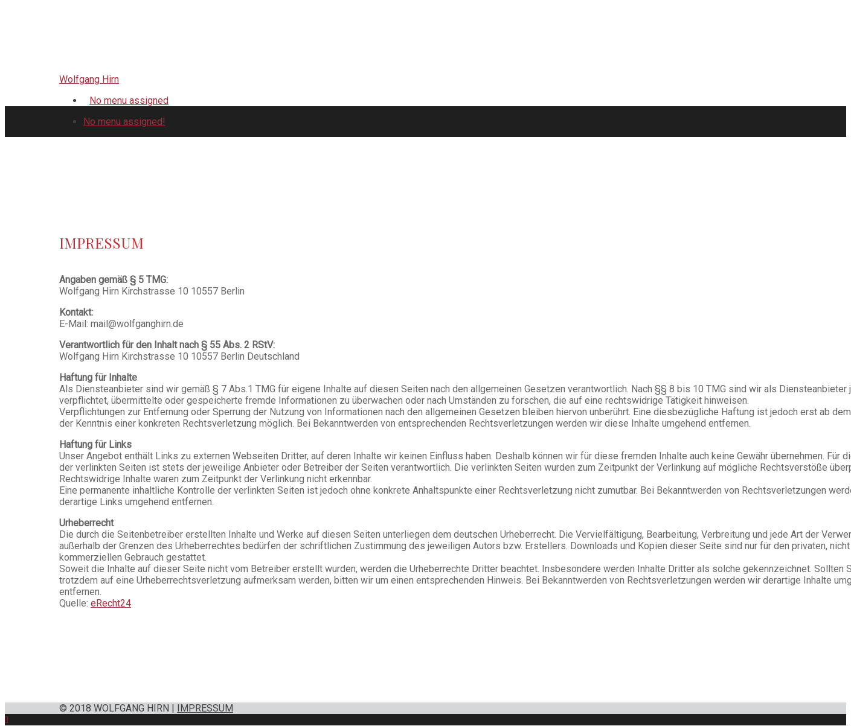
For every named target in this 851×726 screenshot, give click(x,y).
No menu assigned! (124, 121)
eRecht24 (111, 603)
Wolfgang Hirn (89, 79)
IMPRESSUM (205, 708)
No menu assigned (129, 100)
